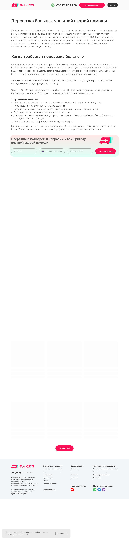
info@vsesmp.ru (49, 489)
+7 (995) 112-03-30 (66, 5)
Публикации (48, 478)
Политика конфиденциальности (105, 469)
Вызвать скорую (105, 151)
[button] (92, 5)
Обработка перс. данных (102, 472)
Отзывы (46, 481)
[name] (24, 151)
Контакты (74, 478)
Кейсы (73, 472)
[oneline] (80, 151)
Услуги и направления (51, 472)
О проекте (74, 469)
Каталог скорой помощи (52, 469)
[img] (53, 5)
